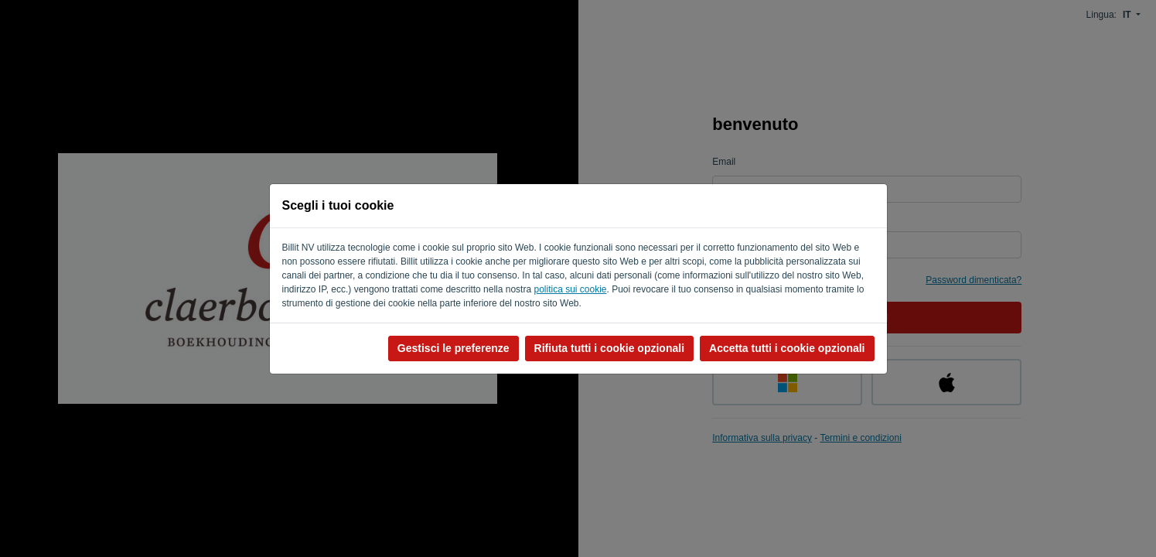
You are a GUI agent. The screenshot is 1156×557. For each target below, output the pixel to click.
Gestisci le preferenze (453, 348)
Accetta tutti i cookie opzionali (786, 348)
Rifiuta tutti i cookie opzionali (609, 348)
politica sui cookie (570, 289)
